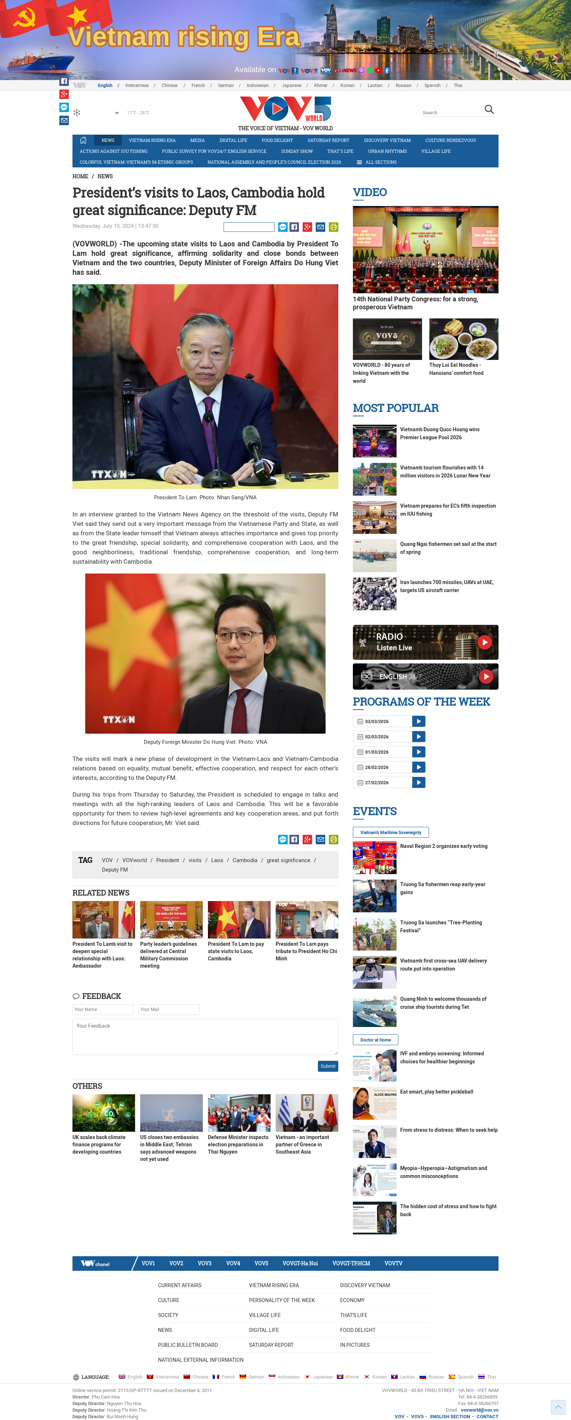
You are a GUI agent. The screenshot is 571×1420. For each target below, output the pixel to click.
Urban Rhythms (387, 151)
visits (195, 860)
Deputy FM (115, 869)
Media (197, 140)
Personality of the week (282, 1300)
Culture (168, 1300)
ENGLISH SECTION (450, 1416)
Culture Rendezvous (450, 140)
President (167, 860)
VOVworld (134, 860)
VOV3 (205, 1263)
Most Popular (395, 408)
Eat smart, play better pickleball (436, 1092)
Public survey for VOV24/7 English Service (214, 151)
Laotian (375, 85)
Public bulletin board (188, 1345)
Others (87, 1086)
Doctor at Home (376, 1040)
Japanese (291, 85)
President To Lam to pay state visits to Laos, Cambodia (236, 951)
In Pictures (355, 1345)
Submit (328, 1066)
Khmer (320, 85)
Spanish (433, 85)
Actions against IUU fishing (113, 151)
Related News (100, 892)
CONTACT (488, 1416)
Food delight (277, 140)
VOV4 (233, 1263)
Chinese (170, 85)
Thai (458, 85)
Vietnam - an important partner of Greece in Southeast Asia (302, 1144)
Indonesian (258, 85)
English (105, 85)
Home (80, 176)
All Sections (376, 162)
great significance (288, 860)
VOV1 (148, 1263)
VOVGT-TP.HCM (351, 1263)
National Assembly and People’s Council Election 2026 (274, 162)
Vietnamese (137, 85)
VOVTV (393, 1263)
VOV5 (261, 1263)
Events (375, 811)
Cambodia (245, 860)
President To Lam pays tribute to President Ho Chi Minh (306, 951)
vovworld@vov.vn (480, 1410)
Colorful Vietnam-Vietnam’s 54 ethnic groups (136, 162)
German (226, 85)
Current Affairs (179, 1285)
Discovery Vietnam (387, 140)
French (198, 85)
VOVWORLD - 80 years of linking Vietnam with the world (381, 373)
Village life (436, 151)
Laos (217, 860)
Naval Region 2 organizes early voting (444, 846)
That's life (340, 151)
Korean (347, 85)
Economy (352, 1300)
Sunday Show (297, 151)
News (108, 140)
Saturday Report (329, 140)
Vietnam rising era (152, 140)
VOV (107, 860)
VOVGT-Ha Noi (300, 1263)
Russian (403, 85)
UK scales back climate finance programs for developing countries (99, 1144)
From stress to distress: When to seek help (449, 1130)
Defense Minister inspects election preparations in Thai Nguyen (238, 1144)
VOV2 (176, 1263)
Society (168, 1315)
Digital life (233, 140)
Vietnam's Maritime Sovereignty (391, 832)
